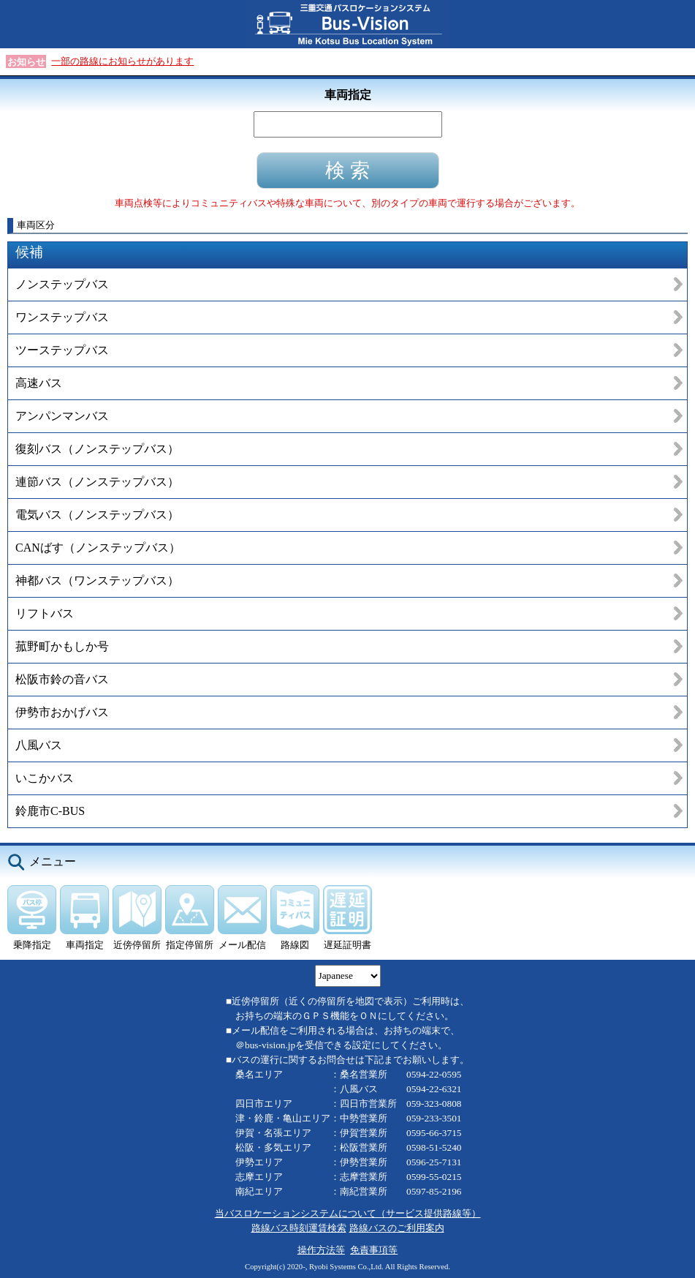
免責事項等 (374, 1249)
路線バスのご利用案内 (396, 1227)
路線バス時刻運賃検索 (298, 1227)
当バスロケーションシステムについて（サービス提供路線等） (348, 1213)
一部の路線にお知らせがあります (122, 61)
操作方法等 (321, 1249)
